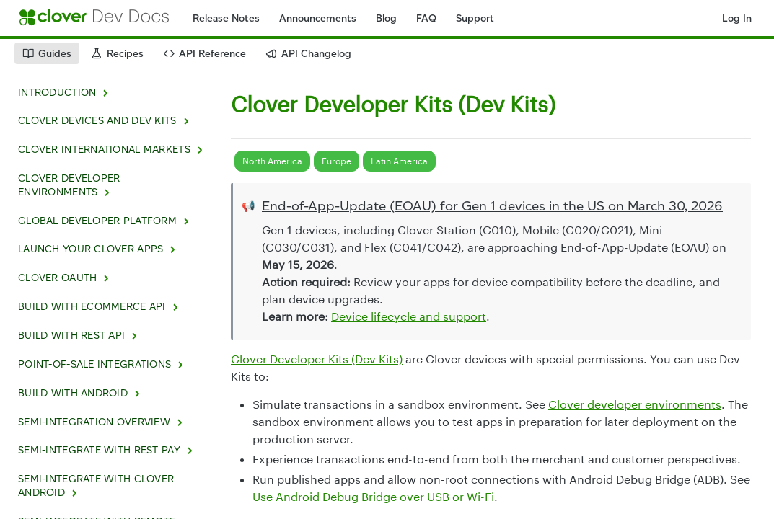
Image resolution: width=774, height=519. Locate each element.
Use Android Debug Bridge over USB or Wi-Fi (373, 496)
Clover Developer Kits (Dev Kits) (317, 358)
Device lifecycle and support (408, 316)
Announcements (317, 18)
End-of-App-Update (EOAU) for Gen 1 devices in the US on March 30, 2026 (492, 206)
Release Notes (226, 18)
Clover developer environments (634, 404)
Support (475, 18)
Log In (737, 18)
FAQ (426, 18)
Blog (386, 18)
